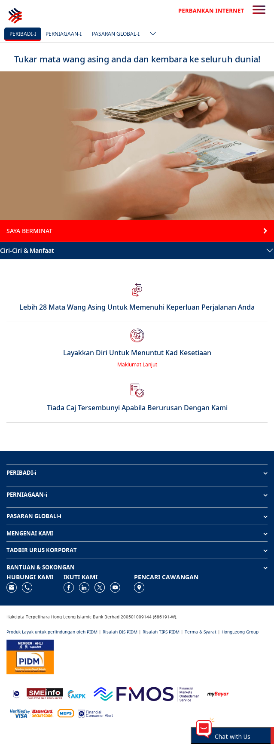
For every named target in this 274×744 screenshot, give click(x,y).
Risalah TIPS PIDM (161, 632)
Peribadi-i (22, 33)
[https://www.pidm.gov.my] (30, 656)
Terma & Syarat (200, 632)
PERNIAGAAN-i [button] (26, 494)
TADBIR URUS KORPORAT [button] (41, 550)
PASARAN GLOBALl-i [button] (33, 516)
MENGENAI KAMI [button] (29, 533)
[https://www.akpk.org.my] (76, 693)
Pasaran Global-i (116, 33)
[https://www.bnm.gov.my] (16, 693)
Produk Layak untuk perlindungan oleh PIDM (51, 632)
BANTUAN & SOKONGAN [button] (40, 567)
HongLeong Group (240, 632)
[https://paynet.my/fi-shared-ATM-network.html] (65, 713)
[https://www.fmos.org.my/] (146, 693)
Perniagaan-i (64, 33)
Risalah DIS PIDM (120, 632)
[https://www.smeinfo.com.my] (45, 693)
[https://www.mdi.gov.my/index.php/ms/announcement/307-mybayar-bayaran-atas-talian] (218, 693)
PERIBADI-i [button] (21, 473)
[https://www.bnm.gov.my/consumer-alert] (95, 713)
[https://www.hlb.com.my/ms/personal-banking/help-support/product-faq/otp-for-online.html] (32, 713)
